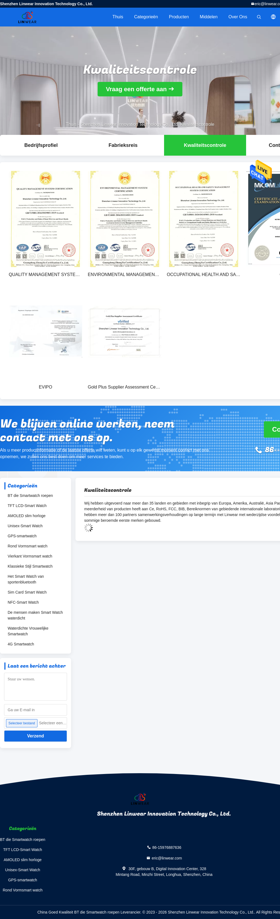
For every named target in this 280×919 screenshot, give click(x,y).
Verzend (35, 736)
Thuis (117, 16)
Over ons (238, 16)
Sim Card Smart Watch (27, 592)
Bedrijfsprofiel (41, 145)
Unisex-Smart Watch (25, 526)
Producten (179, 16)
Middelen (209, 16)
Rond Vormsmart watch (28, 546)
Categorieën (146, 16)
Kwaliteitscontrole (205, 145)
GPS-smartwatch (22, 536)
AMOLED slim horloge (27, 516)
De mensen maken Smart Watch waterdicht (35, 615)
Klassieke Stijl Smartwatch (30, 566)
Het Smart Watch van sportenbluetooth (26, 579)
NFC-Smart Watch (23, 602)
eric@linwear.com (167, 858)
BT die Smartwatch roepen (30, 495)
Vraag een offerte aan (136, 89)
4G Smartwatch (21, 644)
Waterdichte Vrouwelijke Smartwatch (28, 631)
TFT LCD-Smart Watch (27, 505)
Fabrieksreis (123, 145)
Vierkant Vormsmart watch (30, 556)
